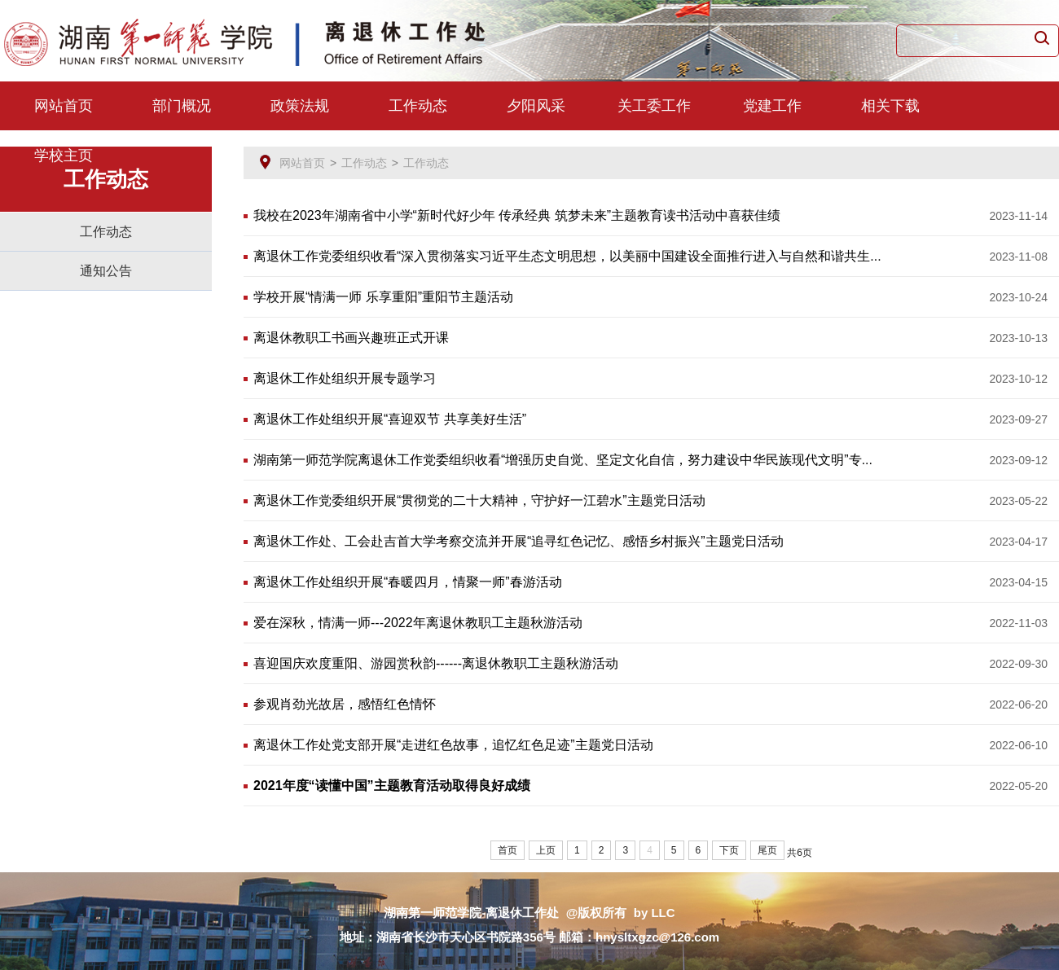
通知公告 (106, 271)
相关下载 (890, 106)
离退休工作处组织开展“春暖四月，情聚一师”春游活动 (407, 582)
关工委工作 (654, 106)
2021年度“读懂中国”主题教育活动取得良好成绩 (391, 785)
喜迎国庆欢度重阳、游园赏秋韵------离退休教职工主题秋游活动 (435, 663)
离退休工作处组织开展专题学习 (344, 378)
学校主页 (63, 155)
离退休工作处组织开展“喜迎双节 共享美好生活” (389, 419)
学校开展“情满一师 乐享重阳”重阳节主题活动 (383, 297)
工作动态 (418, 106)
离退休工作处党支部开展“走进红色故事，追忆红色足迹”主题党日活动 (453, 745)
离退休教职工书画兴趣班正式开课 (351, 338)
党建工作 (772, 106)
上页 (546, 850)
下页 (729, 850)
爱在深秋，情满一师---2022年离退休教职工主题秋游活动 (417, 623)
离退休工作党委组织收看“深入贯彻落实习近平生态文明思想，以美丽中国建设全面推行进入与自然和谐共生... (567, 256)
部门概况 (181, 106)
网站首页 (63, 106)
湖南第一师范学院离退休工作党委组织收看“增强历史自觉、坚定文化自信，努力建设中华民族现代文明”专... (562, 460)
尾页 (767, 850)
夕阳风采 (536, 106)
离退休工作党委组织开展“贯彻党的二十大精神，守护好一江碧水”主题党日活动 (479, 500)
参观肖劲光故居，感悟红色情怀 (344, 704)
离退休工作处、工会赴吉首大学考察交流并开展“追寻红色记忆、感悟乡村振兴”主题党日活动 (518, 541)
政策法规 (299, 106)
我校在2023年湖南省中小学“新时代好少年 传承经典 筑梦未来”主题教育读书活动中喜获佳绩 (516, 215)
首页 (507, 850)
